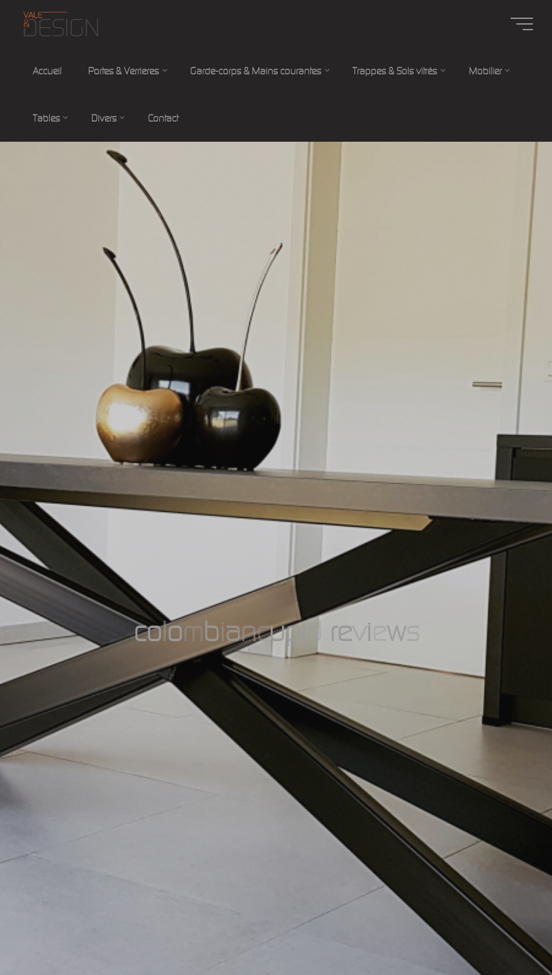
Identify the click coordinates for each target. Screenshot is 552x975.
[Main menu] (521, 24)
